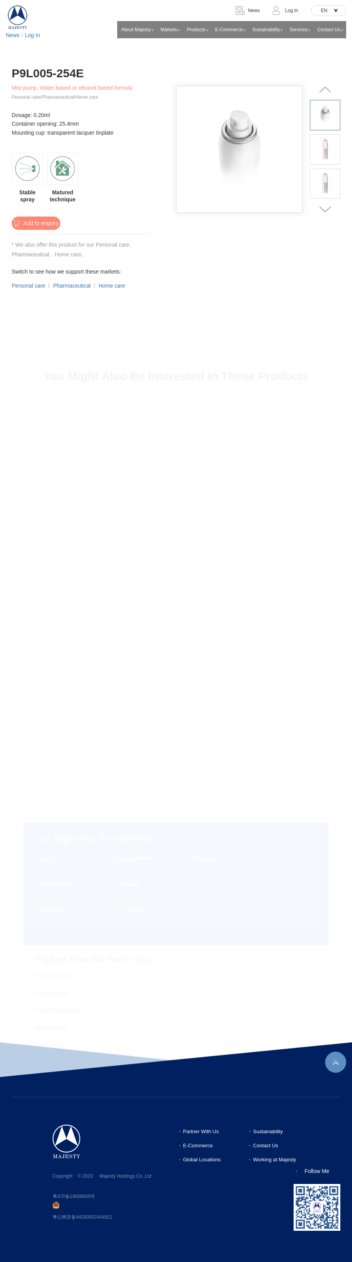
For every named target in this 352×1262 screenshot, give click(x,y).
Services (299, 29)
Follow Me (316, 1171)
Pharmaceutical (72, 286)
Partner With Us (201, 1131)
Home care (112, 286)
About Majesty (136, 29)
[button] (325, 90)
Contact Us (328, 29)
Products (196, 29)
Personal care (28, 286)
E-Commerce (229, 29)
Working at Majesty (274, 1159)
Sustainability (266, 29)
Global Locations (202, 1159)
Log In (32, 35)
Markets (168, 29)
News (12, 35)
